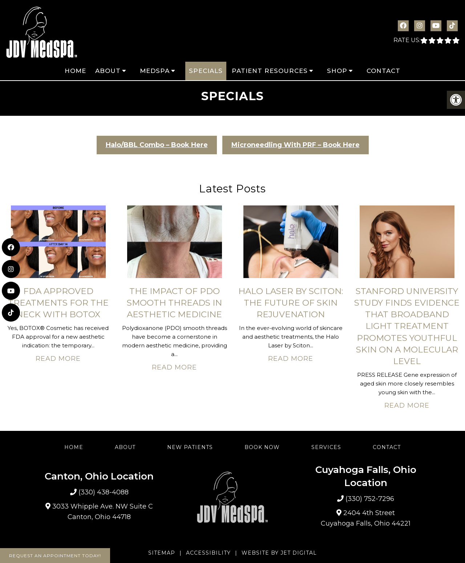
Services (326, 447)
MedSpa (155, 70)
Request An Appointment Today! (55, 555)
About (108, 70)
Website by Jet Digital (279, 553)
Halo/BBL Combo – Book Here (157, 145)
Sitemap (161, 553)
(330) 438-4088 (103, 492)
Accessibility (208, 553)
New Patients (190, 447)
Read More (58, 359)
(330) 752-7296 (369, 499)
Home (75, 70)
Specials (206, 70)
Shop (337, 70)
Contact (383, 70)
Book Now (262, 447)
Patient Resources (270, 70)
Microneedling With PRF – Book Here (295, 145)
